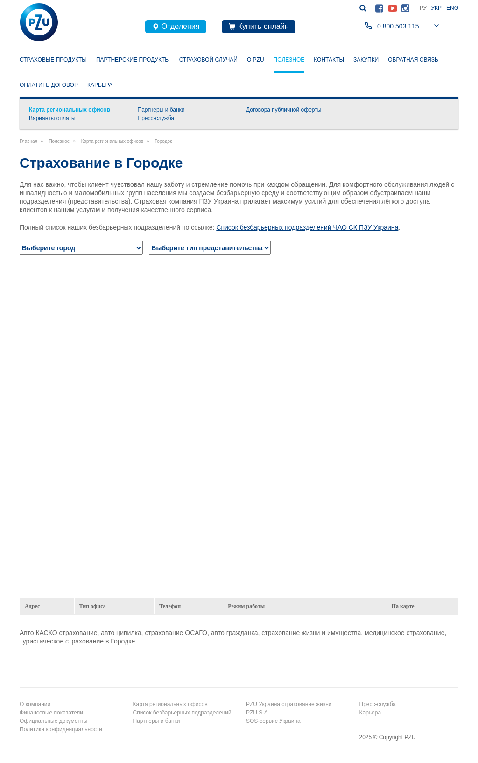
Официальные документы (53, 721)
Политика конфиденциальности (61, 729)
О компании (35, 704)
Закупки (366, 60)
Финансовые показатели (51, 712)
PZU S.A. (257, 712)
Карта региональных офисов (69, 109)
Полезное (289, 59)
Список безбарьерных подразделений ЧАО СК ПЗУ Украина (307, 227)
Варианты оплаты (52, 118)
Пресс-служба (156, 118)
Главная (28, 141)
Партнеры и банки (161, 109)
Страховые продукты (53, 60)
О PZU (255, 60)
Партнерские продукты (133, 60)
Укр (436, 8)
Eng (452, 8)
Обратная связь (413, 60)
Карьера (99, 85)
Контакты (329, 60)
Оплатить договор (49, 85)
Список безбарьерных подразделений (182, 712)
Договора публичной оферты (283, 109)
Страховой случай (208, 60)
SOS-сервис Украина (273, 721)
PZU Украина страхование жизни (289, 704)
